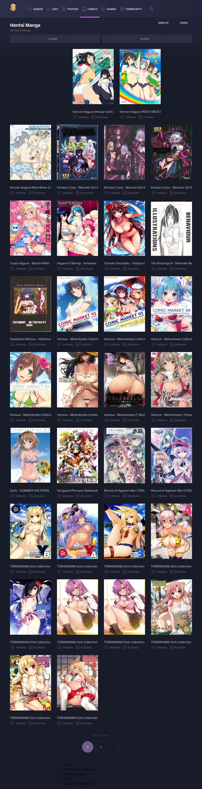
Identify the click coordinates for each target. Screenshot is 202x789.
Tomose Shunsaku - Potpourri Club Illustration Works (124, 263)
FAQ (68, 778)
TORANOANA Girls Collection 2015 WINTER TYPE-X (171, 642)
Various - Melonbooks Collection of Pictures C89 (171, 339)
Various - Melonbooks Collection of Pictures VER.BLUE (124, 339)
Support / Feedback (79, 783)
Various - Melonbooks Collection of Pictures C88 (30, 414)
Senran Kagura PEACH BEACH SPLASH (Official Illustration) (140, 111)
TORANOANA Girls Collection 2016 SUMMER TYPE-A (30, 642)
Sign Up (163, 23)
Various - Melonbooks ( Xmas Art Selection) (171, 414)
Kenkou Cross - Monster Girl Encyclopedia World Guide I (171, 187)
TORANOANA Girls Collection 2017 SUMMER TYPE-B (124, 566)
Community (131, 9)
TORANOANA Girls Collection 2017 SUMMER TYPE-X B (30, 566)
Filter (53, 39)
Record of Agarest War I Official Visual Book (124, 490)
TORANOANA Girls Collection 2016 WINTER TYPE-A (124, 642)
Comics (89, 9)
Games (108, 9)
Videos (35, 9)
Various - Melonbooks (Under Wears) (77, 414)
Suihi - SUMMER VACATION (29, 490)
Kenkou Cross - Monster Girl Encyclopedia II (77, 187)
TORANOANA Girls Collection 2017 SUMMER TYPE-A (171, 566)
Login (183, 23)
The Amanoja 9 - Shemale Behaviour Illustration (171, 263)
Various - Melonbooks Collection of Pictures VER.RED (77, 339)
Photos (70, 9)
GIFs (52, 9)
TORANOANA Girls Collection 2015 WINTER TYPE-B (30, 717)
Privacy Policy (75, 774)
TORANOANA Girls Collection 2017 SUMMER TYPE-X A (77, 566)
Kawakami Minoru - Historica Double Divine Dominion (30, 339)
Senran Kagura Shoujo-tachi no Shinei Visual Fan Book (93, 111)
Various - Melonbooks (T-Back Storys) (124, 414)
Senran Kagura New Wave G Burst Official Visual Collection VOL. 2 (30, 187)
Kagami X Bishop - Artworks (76, 263)
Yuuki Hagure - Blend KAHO (29, 263)
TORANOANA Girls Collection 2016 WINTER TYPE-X (77, 642)
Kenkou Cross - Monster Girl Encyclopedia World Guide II (124, 187)
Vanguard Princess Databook (77, 490)
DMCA (69, 764)
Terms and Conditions (80, 769)
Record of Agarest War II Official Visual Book (171, 490)
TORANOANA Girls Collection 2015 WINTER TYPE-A (77, 717)
